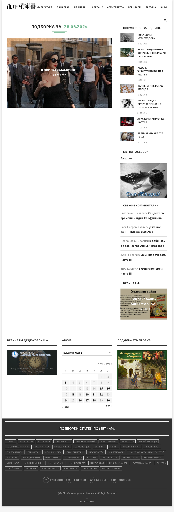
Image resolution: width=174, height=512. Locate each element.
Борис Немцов (85, 446)
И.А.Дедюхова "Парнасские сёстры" (25, 457)
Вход (156, 20)
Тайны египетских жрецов (149, 86)
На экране (88, 20)
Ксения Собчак (14, 463)
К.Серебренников (118, 457)
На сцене (72, 20)
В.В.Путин (103, 446)
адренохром (139, 469)
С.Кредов (60, 469)
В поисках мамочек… (59, 70)
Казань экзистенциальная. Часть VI (150, 70)
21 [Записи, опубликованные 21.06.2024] (94, 392)
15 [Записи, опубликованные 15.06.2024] (101, 386)
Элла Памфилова (117, 469)
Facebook (126, 156)
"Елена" (10, 440)
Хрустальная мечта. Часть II (150, 119)
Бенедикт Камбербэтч (18, 446)
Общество (55, 20)
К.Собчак (137, 457)
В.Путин (118, 446)
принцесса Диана (16, 475)
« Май (65, 405)
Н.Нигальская (147, 463)
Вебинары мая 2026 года (150, 133)
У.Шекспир (97, 469)
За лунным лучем (56, 451)
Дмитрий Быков (15, 451)
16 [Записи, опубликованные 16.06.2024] (108, 386)
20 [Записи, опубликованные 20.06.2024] (87, 392)
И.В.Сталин (54, 457)
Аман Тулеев (133, 440)
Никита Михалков (16, 469)
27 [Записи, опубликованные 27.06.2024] (87, 398)
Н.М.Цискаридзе (104, 463)
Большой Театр (64, 446)
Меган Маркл (59, 463)
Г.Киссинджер (159, 446)
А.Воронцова (27, 440)
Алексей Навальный (88, 440)
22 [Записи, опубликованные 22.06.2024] (101, 392)
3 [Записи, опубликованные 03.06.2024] (66, 380)
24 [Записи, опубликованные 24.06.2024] (65, 398)
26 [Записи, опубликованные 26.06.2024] (80, 398)
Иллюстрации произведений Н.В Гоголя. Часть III (149, 102)
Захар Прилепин (79, 451)
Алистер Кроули (113, 440)
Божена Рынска (42, 446)
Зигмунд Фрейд (101, 451)
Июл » (109, 404)
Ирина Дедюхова (75, 457)
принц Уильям (159, 469)
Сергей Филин (78, 469)
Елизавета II (35, 451)
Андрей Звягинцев (154, 440)
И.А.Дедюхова (122, 451)
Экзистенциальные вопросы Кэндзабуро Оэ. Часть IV (151, 52)
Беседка (143, 20)
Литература (37, 20)
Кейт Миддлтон (156, 457)
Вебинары (126, 20)
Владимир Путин (137, 446)
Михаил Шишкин (81, 463)
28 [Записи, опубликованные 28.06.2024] (94, 398)
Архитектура (107, 20)
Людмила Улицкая (37, 463)
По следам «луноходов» (146, 36)
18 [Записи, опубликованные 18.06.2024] (72, 392)
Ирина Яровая (97, 457)
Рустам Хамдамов (40, 469)
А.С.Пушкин (45, 440)
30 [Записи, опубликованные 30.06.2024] (108, 398)
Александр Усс (64, 440)
